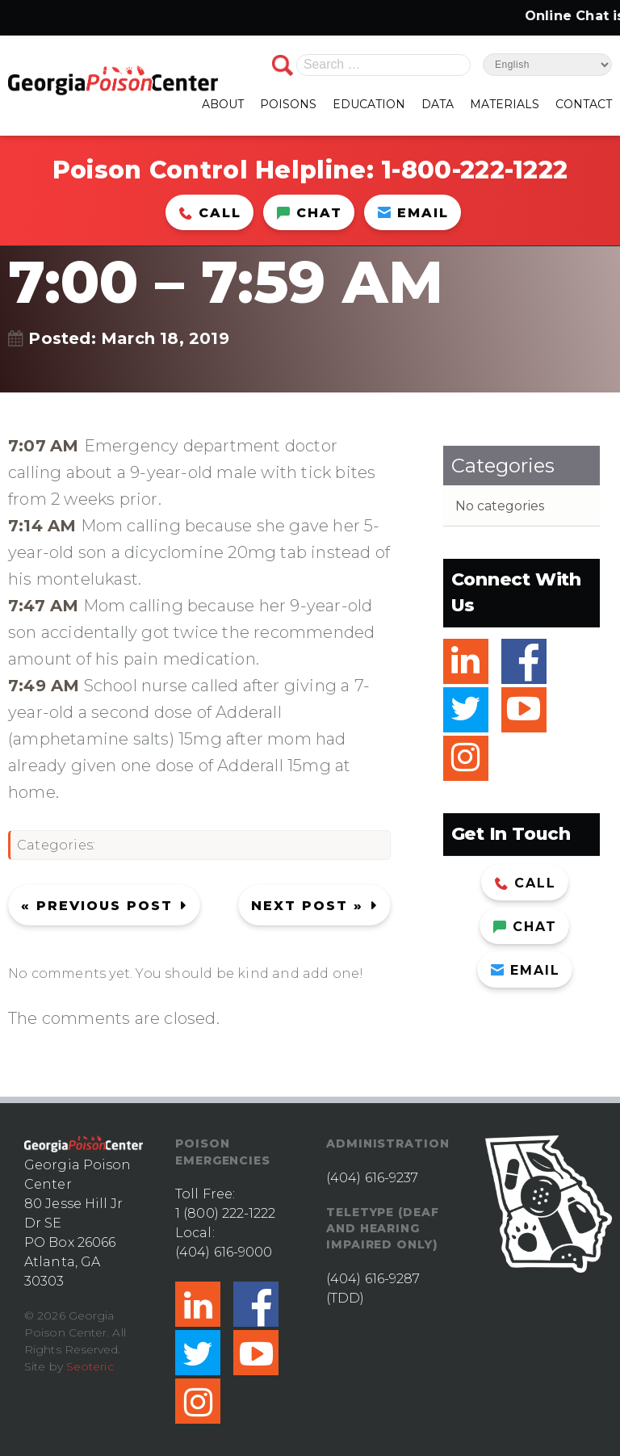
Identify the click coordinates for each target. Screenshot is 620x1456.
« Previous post (97, 905)
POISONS (288, 104)
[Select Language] (547, 64)
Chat (309, 212)
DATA (437, 104)
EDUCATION (369, 104)
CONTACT (583, 104)
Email (413, 212)
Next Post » (307, 905)
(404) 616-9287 (373, 1278)
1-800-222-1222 (474, 170)
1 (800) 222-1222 (225, 1213)
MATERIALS (504, 104)
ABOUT (223, 104)
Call (210, 212)
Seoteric (90, 1366)
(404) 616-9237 (372, 1177)
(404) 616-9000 (223, 1252)
